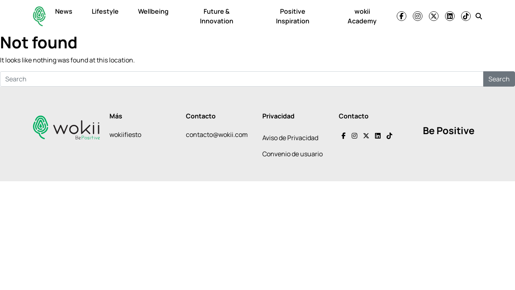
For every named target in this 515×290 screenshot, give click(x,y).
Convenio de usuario (292, 153)
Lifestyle (105, 11)
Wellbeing (153, 11)
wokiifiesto (125, 134)
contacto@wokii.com (217, 134)
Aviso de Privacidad (290, 137)
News (63, 11)
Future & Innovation (216, 16)
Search (499, 79)
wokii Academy (362, 16)
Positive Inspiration (292, 16)
